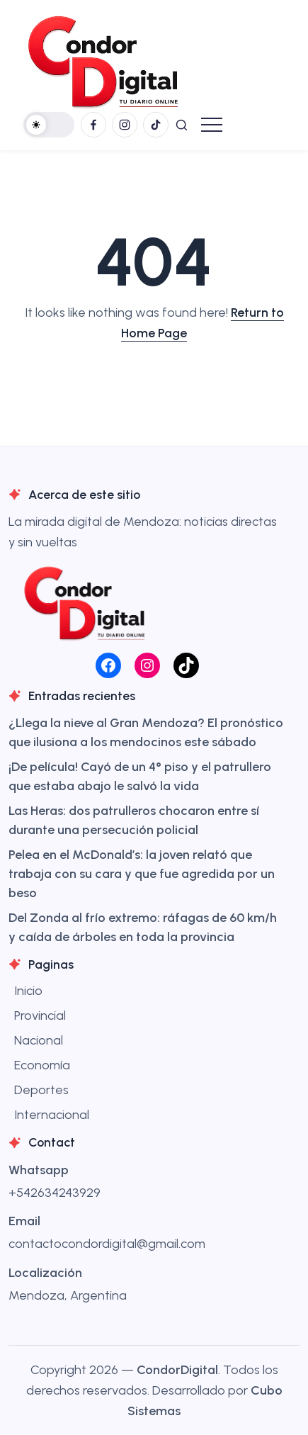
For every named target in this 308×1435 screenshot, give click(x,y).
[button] (48, 124)
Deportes (41, 1090)
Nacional (38, 1040)
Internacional (51, 1114)
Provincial (40, 1015)
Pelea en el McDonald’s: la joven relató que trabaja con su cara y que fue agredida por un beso (141, 874)
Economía (42, 1065)
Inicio (28, 990)
